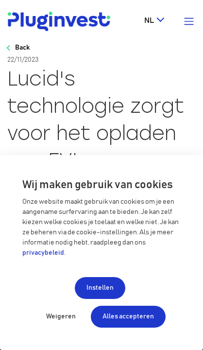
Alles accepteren (128, 316)
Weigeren (61, 316)
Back (22, 47)
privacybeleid (43, 252)
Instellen (100, 287)
